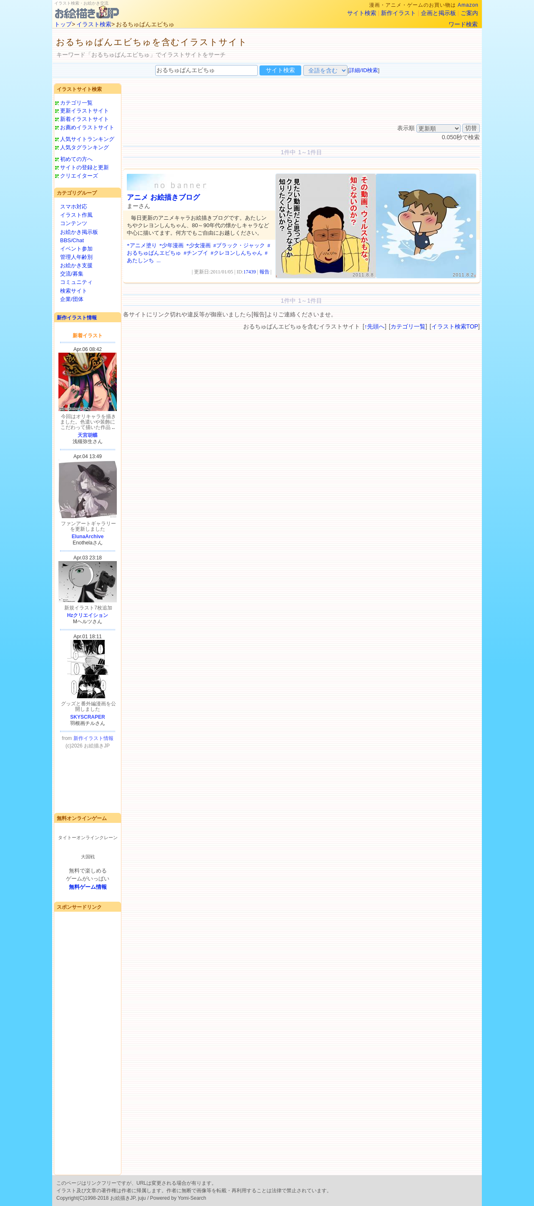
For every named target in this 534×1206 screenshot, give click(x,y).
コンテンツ (73, 223)
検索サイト (73, 291)
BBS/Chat (72, 240)
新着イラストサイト (84, 119)
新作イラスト (398, 13)
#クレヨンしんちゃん (236, 253)
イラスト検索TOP (455, 326)
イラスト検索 (93, 24)
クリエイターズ (79, 176)
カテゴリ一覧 (76, 103)
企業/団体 (71, 299)
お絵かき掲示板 (79, 232)
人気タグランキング (84, 147)
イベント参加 (76, 249)
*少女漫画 (198, 245)
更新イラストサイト (84, 111)
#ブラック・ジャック (239, 245)
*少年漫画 (171, 245)
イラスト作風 (76, 215)
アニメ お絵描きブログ (163, 197)
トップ (63, 24)
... (158, 260)
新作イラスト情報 (77, 318)
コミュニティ (76, 282)
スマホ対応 (73, 206)
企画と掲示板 (438, 13)
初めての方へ (76, 159)
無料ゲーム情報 (88, 887)
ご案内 (469, 13)
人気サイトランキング (87, 139)
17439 (249, 272)
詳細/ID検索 (363, 70)
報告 (264, 272)
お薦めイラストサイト (87, 127)
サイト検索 (361, 13)
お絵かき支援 (76, 265)
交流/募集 (71, 274)
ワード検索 (463, 24)
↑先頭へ (374, 326)
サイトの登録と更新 (84, 167)
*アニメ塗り (142, 245)
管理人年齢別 (76, 257)
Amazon (468, 5)
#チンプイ (196, 253)
